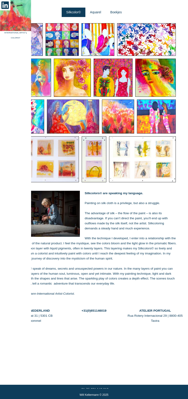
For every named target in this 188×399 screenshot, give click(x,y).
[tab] (73, 68)
